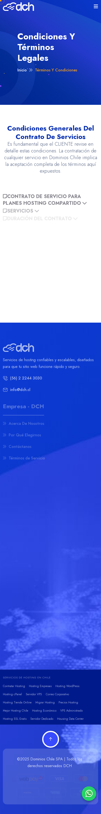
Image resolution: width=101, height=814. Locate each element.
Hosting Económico (44, 710)
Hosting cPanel (12, 694)
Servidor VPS (34, 694)
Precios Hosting (68, 702)
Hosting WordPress (67, 686)
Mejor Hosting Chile (15, 710)
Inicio (22, 71)
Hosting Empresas (40, 686)
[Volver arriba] (50, 739)
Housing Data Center (70, 719)
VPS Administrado (71, 710)
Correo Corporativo (57, 694)
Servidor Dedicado (41, 719)
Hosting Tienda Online (17, 702)
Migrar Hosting (45, 702)
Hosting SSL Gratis (15, 719)
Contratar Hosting (14, 686)
